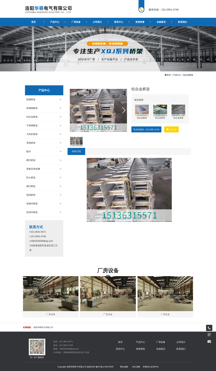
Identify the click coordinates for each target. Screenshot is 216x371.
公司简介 (97, 22)
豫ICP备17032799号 (105, 367)
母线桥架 (43, 143)
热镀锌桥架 (43, 203)
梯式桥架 (43, 186)
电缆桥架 (43, 195)
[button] (124, 110)
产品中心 (54, 22)
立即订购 (171, 129)
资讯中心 (118, 22)
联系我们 (182, 22)
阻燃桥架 (43, 99)
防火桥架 (43, 177)
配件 (43, 151)
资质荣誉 (139, 22)
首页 (33, 22)
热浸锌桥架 (43, 212)
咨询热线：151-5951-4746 (146, 129)
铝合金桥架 (188, 75)
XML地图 (136, 367)
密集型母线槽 (43, 169)
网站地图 (124, 367)
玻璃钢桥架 (43, 108)
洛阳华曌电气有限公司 (43, 327)
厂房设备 (76, 22)
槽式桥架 (43, 160)
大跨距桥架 (43, 134)
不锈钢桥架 (43, 125)
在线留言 (161, 22)
